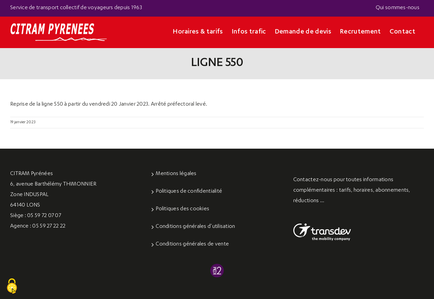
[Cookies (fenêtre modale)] (12, 286)
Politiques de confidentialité (189, 192)
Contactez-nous (313, 180)
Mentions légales (176, 174)
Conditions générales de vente (192, 244)
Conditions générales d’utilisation (195, 227)
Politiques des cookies (182, 209)
